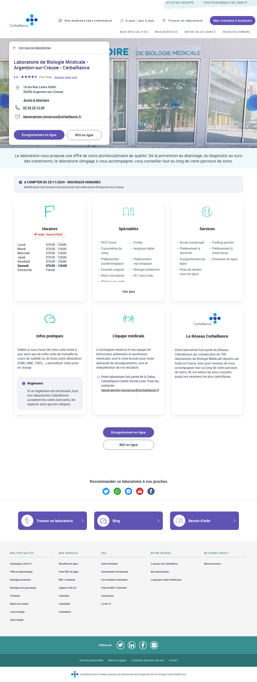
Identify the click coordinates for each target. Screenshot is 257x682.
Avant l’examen (109, 563)
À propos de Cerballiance (164, 563)
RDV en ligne (84, 135)
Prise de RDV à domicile (114, 587)
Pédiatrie (15, 595)
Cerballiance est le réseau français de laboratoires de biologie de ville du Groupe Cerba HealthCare (133, 674)
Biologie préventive (20, 579)
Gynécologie (16, 619)
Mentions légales (117, 660)
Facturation (107, 595)
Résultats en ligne (68, 563)
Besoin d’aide (199, 520)
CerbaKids (64, 603)
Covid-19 (106, 603)
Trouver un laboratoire (55, 520)
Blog (116, 520)
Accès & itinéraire (36, 100)
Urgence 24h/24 (67, 587)
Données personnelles (91, 660)
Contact (173, 660)
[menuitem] (184, 3)
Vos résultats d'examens (114, 579)
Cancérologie (17, 611)
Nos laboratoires (160, 571)
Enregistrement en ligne (39, 135)
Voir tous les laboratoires (35, 48)
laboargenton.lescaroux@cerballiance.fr (52, 116)
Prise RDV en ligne (69, 571)
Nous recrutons (212, 563)
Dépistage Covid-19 (21, 563)
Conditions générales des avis (148, 660)
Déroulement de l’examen (114, 571)
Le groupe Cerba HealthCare (166, 579)
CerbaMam (65, 611)
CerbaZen (64, 595)
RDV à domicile (67, 579)
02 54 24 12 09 (33, 108)
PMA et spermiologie (21, 571)
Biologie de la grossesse (23, 587)
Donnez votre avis (66, 77)
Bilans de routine (19, 603)
